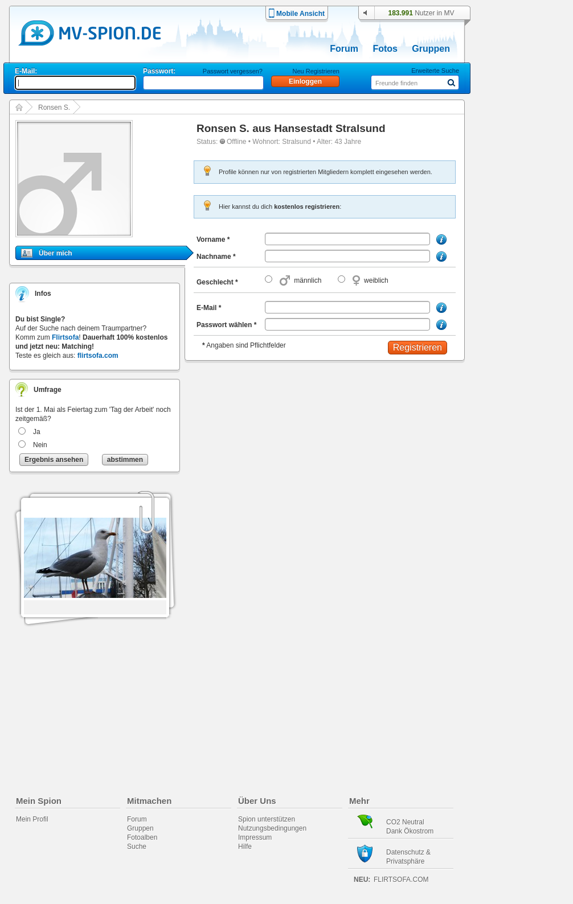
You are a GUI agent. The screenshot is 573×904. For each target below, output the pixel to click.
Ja (36, 432)
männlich (307, 280)
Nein (40, 445)
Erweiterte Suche (435, 70)
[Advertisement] (525, 325)
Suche (136, 847)
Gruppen (431, 48)
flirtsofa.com (97, 356)
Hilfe (245, 847)
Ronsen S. (54, 108)
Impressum (255, 837)
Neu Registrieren (315, 71)
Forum (344, 48)
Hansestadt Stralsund (329, 128)
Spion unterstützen (266, 819)
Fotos (385, 48)
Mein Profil (32, 819)
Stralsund (296, 142)
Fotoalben (142, 837)
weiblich (376, 280)
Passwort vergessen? (233, 71)
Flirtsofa (65, 337)
